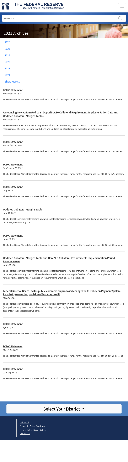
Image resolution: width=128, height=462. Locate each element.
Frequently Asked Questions (32, 426)
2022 (7, 68)
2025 (7, 48)
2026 (7, 42)
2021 (7, 75)
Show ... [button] (12, 81)
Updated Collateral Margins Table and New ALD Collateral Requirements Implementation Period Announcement (59, 259)
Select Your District (62, 409)
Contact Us (25, 433)
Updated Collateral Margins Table (22, 209)
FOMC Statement (12, 90)
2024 (7, 55)
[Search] (64, 18)
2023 (7, 62)
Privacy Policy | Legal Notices (33, 429)
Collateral (24, 422)
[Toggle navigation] (122, 6)
